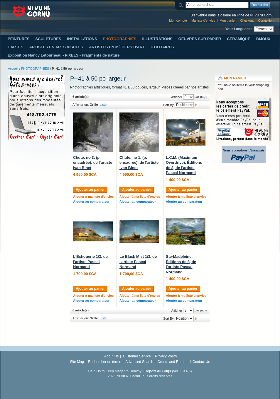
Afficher (176, 97)
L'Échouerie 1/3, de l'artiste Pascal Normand (90, 261)
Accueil (13, 68)
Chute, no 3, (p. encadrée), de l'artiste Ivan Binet (92, 162)
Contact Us (201, 362)
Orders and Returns (172, 362)
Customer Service (137, 356)
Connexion (266, 20)
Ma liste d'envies (203, 20)
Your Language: (238, 29)
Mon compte (178, 20)
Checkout (247, 20)
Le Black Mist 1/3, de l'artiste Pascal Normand (138, 261)
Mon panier (228, 20)
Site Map (77, 362)
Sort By (168, 105)
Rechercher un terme (104, 362)
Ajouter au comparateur (91, 201)
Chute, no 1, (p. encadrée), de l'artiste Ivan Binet (138, 162)
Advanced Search (139, 362)
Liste (103, 104)
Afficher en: (80, 104)
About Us (111, 356)
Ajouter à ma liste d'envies (93, 196)
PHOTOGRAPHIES (35, 68)
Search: (181, 5)
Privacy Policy (166, 356)
